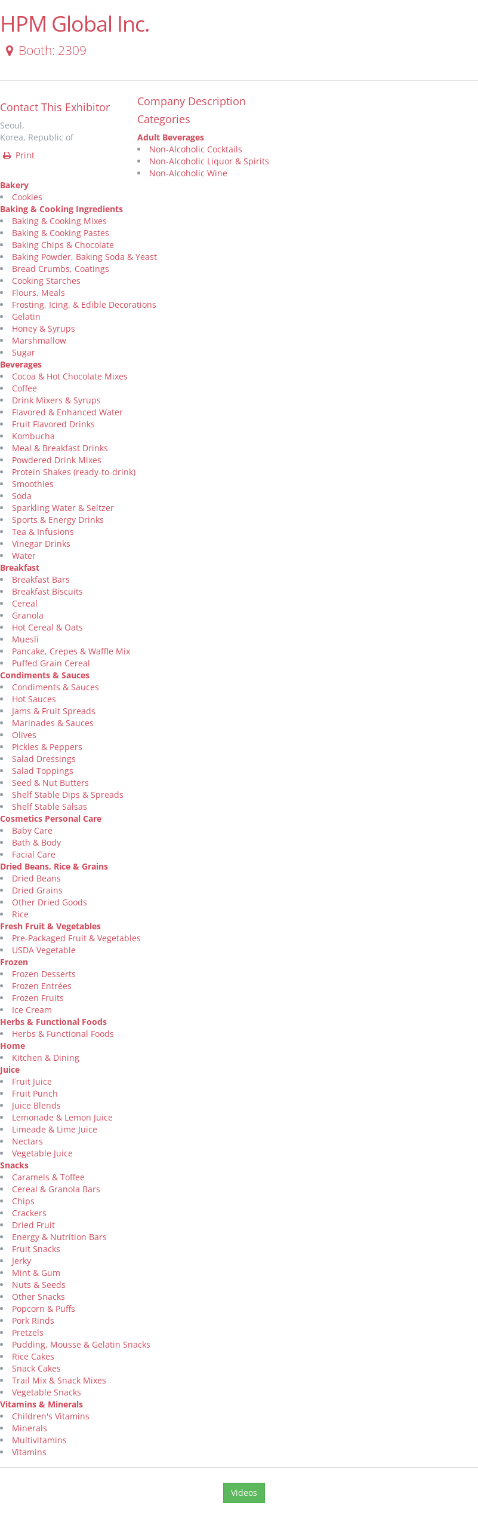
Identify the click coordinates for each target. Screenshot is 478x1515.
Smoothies (33, 483)
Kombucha (33, 436)
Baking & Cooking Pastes (60, 232)
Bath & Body (36, 842)
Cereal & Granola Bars (56, 1189)
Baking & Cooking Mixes (59, 221)
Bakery (14, 185)
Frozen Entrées (42, 985)
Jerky (21, 1260)
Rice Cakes (33, 1356)
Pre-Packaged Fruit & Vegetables (76, 938)
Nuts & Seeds (39, 1284)
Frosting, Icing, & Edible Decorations (84, 304)
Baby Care (32, 830)
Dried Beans (36, 878)
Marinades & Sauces (53, 723)
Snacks (14, 1165)
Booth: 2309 (44, 50)
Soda (22, 495)
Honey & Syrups (43, 328)
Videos (244, 1492)
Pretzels (28, 1332)
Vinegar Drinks (41, 543)
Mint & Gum (36, 1272)
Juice (10, 1069)
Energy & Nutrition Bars (59, 1236)
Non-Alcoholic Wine (188, 173)
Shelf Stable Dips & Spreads (68, 794)
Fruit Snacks (36, 1248)
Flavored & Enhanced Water (67, 412)
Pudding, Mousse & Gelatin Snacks (81, 1344)
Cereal (25, 603)
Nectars (27, 1141)
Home (12, 1045)
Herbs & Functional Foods (53, 1021)
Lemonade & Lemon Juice (62, 1117)
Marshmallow (39, 340)
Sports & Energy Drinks (58, 519)
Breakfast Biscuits (47, 591)
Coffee (24, 388)
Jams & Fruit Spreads (53, 711)
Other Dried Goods (49, 902)
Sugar (23, 352)
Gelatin (26, 316)
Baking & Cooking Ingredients (61, 209)
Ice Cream (32, 1009)
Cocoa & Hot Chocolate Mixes (70, 376)
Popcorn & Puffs (43, 1308)
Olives (24, 734)
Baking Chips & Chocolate (63, 244)
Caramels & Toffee (48, 1177)
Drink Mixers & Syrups (56, 400)
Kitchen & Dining (45, 1057)
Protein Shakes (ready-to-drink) (73, 472)
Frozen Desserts (44, 974)
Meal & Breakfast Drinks (60, 448)
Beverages (21, 364)
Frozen (14, 962)
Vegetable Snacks (46, 1392)
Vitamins (29, 1452)
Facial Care (33, 854)
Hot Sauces (34, 699)
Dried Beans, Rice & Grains (54, 866)
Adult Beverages (170, 137)
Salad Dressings (44, 758)
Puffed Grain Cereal (51, 663)
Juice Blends (36, 1105)
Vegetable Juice (42, 1153)
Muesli (25, 639)
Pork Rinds (33, 1320)
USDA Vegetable (44, 950)
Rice (20, 914)
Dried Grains (37, 890)
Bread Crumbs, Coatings (60, 268)
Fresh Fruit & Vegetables (50, 926)
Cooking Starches (46, 280)
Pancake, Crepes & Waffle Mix (71, 651)
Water (24, 555)
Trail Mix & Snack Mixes (59, 1380)
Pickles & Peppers (47, 746)
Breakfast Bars (41, 579)
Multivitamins (39, 1440)
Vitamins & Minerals (41, 1404)
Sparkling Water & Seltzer (63, 507)
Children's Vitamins (51, 1416)
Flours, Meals (38, 292)
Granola (28, 615)
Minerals (29, 1428)
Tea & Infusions (43, 531)
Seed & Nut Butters (50, 782)
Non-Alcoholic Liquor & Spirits (209, 161)
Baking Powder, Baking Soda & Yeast (84, 256)
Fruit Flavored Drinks (53, 424)
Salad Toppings (42, 770)
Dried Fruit (33, 1225)
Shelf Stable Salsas (49, 806)
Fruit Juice (32, 1081)
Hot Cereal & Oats (47, 627)
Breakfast (19, 567)
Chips (23, 1201)
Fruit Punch (35, 1093)
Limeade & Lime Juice (54, 1129)
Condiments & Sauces (45, 675)
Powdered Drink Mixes (56, 460)
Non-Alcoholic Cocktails (195, 149)
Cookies (27, 197)
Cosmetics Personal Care (50, 818)
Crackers (29, 1213)
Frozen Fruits (38, 997)
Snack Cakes (36, 1368)
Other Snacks (38, 1296)
